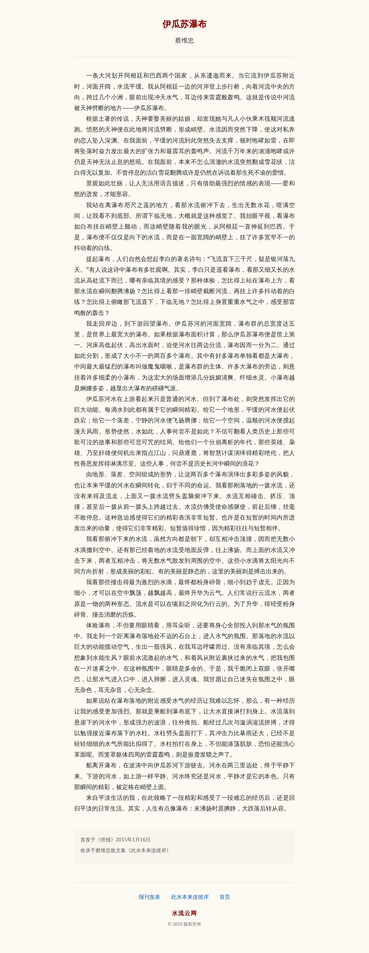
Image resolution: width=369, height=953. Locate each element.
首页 (225, 896)
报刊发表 (149, 896)
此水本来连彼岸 (190, 896)
